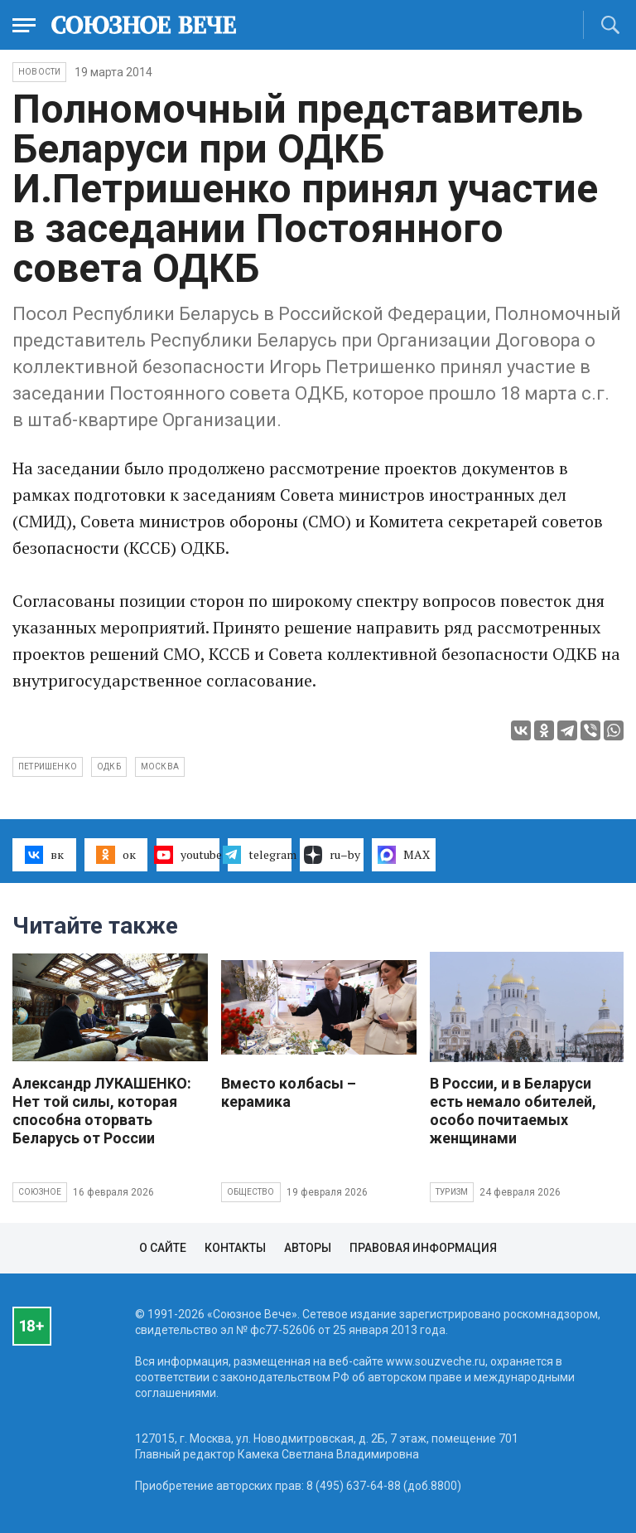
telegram (260, 855)
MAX (404, 855)
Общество (251, 1191)
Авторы (307, 1247)
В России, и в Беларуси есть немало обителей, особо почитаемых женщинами (513, 1111)
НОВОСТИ (39, 71)
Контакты (235, 1247)
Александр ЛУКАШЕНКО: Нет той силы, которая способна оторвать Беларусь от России (101, 1111)
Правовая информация (423, 1247)
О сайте (162, 1247)
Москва (160, 766)
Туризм (452, 1191)
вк (44, 855)
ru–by (332, 855)
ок (115, 855)
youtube (188, 855)
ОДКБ (109, 766)
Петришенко (47, 766)
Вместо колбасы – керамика (288, 1092)
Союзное (39, 1191)
